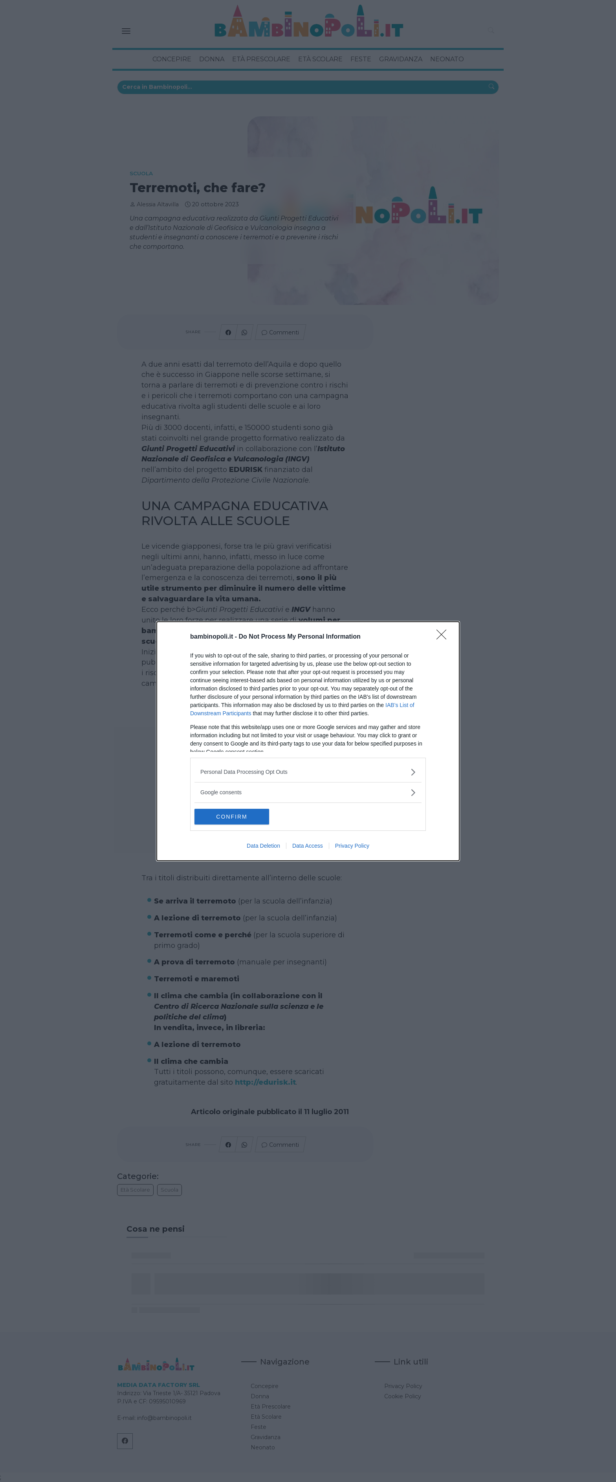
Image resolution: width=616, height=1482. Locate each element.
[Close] (443, 636)
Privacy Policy (352, 846)
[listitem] (308, 772)
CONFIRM (231, 816)
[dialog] (308, 740)
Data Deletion (263, 846)
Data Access (307, 846)
